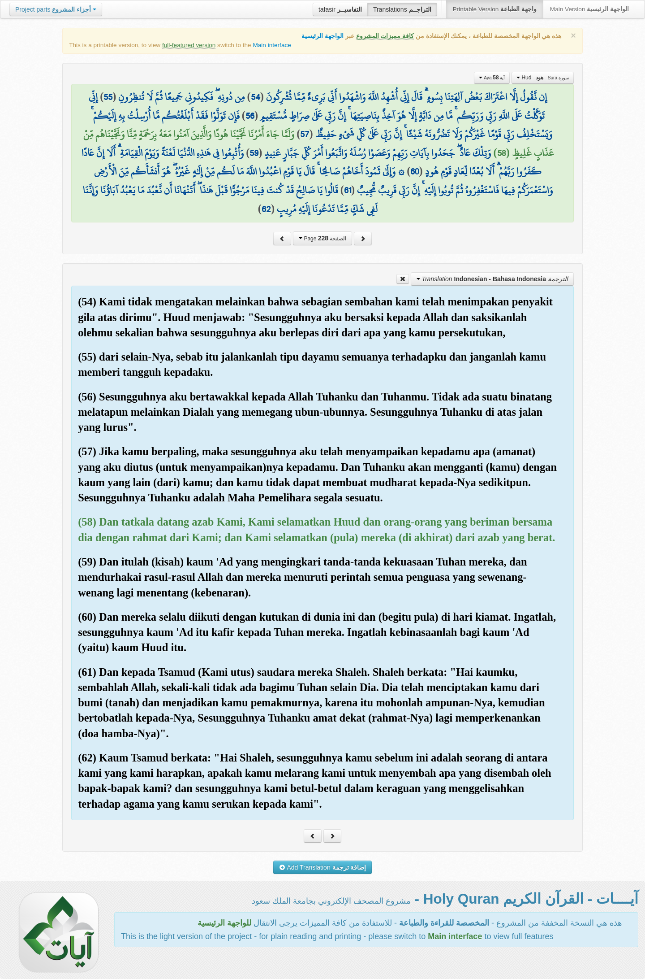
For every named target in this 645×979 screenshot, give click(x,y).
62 (266, 209)
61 (347, 190)
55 (107, 97)
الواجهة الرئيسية (322, 36)
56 (249, 116)
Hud (542, 77)
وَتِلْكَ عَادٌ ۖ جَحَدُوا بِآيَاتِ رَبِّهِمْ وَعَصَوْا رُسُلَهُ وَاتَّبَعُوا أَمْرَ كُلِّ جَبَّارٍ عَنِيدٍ (377, 153)
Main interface (272, 45)
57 (304, 134)
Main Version (589, 9)
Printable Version (495, 9)
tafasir (340, 9)
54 (255, 97)
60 (414, 171)
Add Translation (322, 867)
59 (253, 153)
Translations (402, 9)
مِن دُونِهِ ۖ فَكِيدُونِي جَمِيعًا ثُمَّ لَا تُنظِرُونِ (181, 97)
